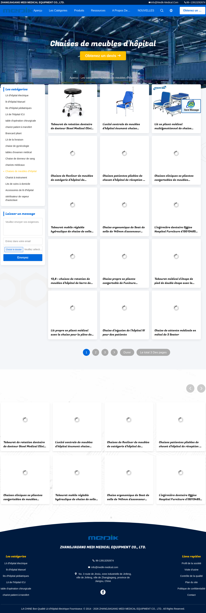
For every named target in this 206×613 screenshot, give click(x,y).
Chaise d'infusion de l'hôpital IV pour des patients (124, 332)
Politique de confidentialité (191, 588)
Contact (191, 595)
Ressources (98, 10)
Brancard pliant (13, 133)
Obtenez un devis (194, 10)
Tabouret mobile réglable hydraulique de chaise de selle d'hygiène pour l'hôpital (71, 229)
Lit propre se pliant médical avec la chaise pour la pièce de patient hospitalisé (71, 332)
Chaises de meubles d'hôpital (20, 171)
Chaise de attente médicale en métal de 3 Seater (175, 332)
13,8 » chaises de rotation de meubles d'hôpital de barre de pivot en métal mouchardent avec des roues (71, 281)
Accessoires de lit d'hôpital (19, 190)
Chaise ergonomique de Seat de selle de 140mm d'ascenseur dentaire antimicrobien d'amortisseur (124, 229)
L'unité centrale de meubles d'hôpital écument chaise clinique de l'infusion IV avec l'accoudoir (122, 126)
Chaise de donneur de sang (20, 158)
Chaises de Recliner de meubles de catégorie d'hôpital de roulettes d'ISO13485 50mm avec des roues (72, 178)
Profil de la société (191, 563)
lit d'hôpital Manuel (15, 101)
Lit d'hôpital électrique (16, 95)
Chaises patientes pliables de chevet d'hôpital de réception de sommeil (124, 178)
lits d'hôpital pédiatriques (18, 108)
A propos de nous (123, 10)
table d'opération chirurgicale (20, 120)
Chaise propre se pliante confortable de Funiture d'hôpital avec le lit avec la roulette (121, 281)
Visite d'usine (191, 569)
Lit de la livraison (14, 139)
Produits (79, 10)
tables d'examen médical (18, 152)
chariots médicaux (15, 165)
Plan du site (191, 582)
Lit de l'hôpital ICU (15, 114)
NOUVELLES (146, 10)
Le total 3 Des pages (153, 352)
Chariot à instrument (16, 177)
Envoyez (22, 257)
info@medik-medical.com (164, 2)
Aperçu (37, 10)
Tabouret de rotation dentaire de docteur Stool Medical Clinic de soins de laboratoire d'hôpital (72, 126)
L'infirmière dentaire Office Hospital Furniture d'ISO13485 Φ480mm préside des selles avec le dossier (175, 229)
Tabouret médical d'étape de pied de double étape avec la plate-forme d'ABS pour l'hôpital (176, 281)
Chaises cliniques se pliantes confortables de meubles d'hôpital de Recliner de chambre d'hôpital (174, 178)
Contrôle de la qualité (191, 576)
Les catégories (58, 10)
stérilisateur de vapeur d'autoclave (17, 198)
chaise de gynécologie (17, 146)
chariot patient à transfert (18, 127)
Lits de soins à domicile (17, 183)
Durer (127, 352)
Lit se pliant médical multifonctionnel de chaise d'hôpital (172, 126)
